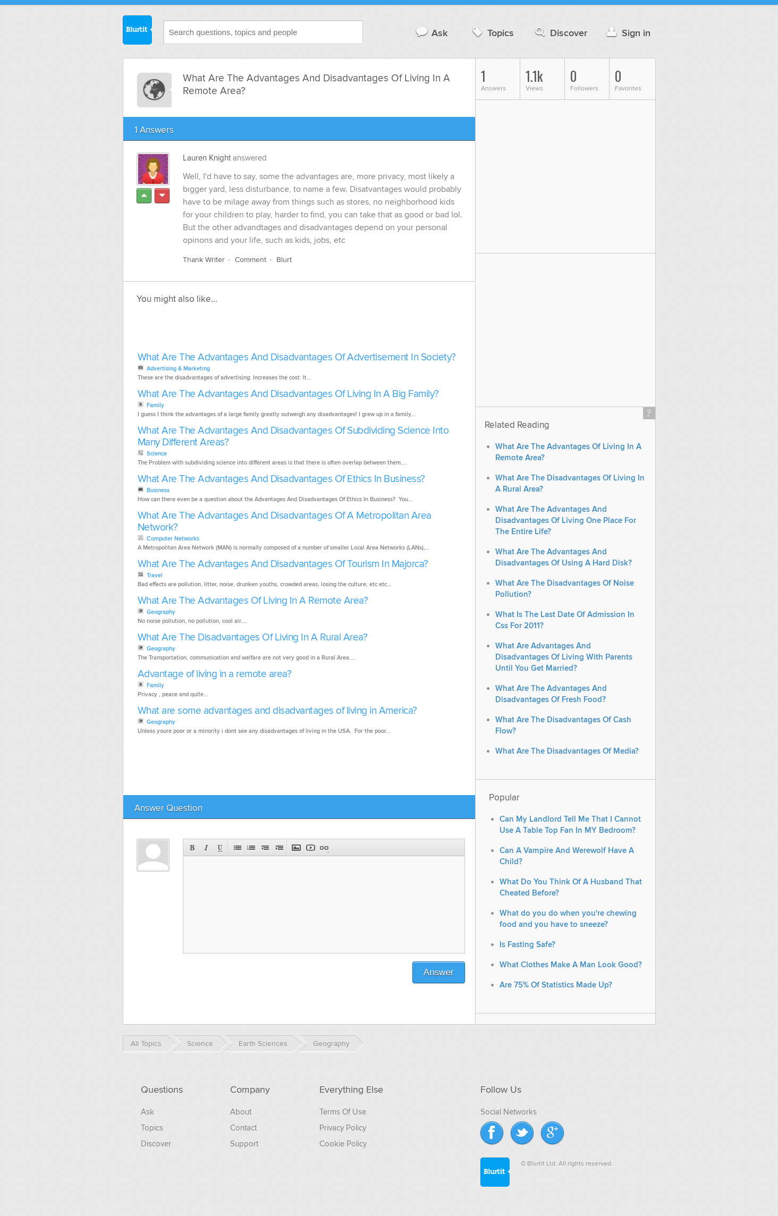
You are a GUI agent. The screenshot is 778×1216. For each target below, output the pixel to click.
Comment (250, 259)
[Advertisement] (257, 331)
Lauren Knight (207, 158)
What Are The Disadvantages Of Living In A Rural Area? (253, 637)
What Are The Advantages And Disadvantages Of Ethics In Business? (281, 479)
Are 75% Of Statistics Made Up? (556, 985)
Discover (559, 33)
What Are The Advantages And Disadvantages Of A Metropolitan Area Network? (285, 522)
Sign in (627, 33)
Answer (439, 972)
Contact (243, 1128)
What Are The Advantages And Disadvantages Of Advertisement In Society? (297, 357)
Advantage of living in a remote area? (215, 674)
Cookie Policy (343, 1144)
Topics (492, 33)
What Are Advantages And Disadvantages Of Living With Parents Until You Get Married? (563, 657)
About (240, 1112)
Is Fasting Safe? (527, 945)
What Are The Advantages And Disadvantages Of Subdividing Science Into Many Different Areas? (293, 437)
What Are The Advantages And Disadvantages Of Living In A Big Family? (288, 394)
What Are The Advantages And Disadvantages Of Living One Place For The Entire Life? (565, 520)
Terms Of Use (342, 1112)
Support (244, 1144)
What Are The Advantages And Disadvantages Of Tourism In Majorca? (283, 564)
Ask (431, 33)
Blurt (284, 259)
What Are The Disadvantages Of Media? (567, 751)
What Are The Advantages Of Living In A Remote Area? (253, 601)
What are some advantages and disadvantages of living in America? (277, 711)
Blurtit (138, 31)
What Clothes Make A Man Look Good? (571, 965)
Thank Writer (204, 259)
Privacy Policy (342, 1128)
